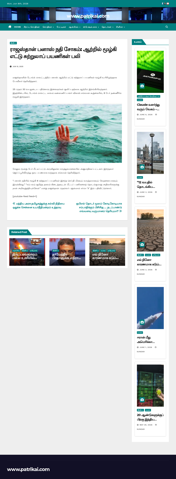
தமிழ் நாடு (33, 250)
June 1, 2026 (146, 347)
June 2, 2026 (146, 270)
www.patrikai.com (88, 16)
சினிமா (119, 27)
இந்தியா (13, 43)
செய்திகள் (48, 27)
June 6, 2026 (146, 115)
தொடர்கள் (107, 27)
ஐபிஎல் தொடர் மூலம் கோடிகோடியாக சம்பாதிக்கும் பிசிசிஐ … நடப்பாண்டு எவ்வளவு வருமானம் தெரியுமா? (99, 207)
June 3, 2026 (146, 192)
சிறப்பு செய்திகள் (32, 27)
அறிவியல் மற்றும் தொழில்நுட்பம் (149, 96)
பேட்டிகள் (61, 27)
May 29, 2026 (146, 425)
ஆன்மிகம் (74, 27)
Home (17, 27)
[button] (167, 27)
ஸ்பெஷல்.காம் (90, 27)
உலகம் (103, 250)
